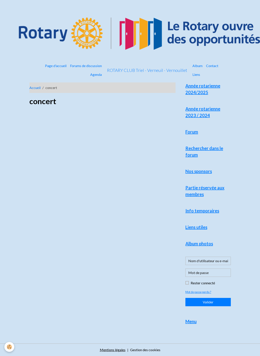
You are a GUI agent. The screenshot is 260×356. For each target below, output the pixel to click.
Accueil (35, 87)
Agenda (96, 74)
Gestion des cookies (145, 350)
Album (197, 66)
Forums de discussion (86, 66)
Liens (196, 74)
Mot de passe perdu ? (198, 292)
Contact (212, 66)
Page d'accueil (55, 66)
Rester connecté (203, 283)
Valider (208, 302)
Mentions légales (113, 350)
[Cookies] (9, 347)
